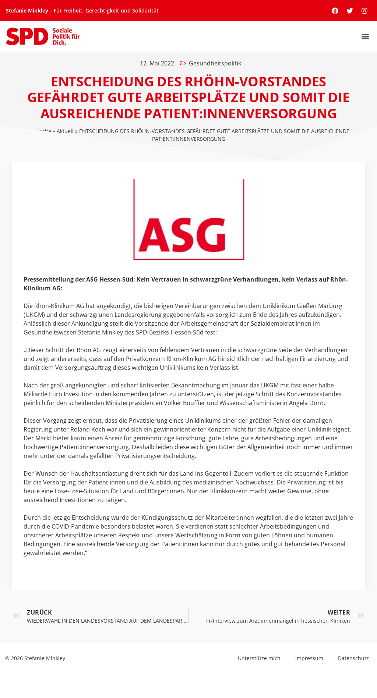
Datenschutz (353, 658)
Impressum (309, 658)
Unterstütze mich (259, 658)
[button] (365, 37)
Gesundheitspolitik (215, 63)
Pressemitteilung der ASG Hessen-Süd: (79, 279)
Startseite (39, 131)
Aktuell (65, 131)
